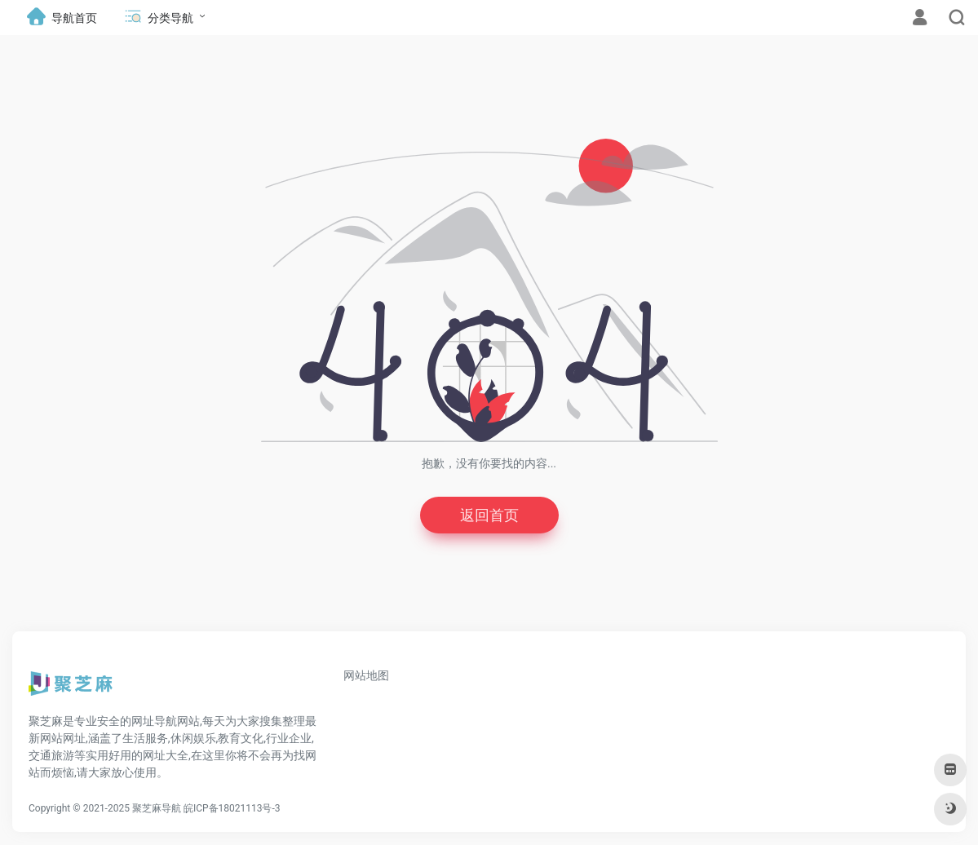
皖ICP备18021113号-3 (232, 808)
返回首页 (489, 515)
